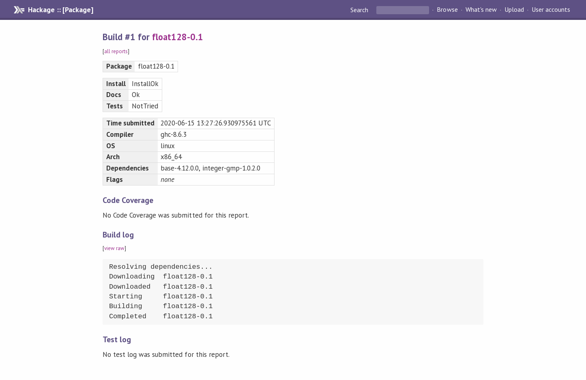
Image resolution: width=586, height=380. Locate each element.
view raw (114, 248)
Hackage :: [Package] (60, 9)
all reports (116, 51)
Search (360, 10)
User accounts (551, 10)
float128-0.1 (177, 37)
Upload (514, 10)
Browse (447, 10)
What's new (481, 10)
